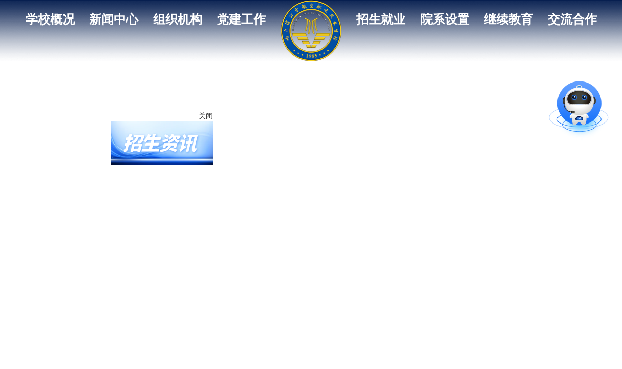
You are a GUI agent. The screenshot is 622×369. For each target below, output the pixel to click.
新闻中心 (113, 19)
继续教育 (508, 19)
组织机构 (177, 19)
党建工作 (241, 19)
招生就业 (380, 19)
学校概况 (50, 19)
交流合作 (572, 19)
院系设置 (444, 19)
